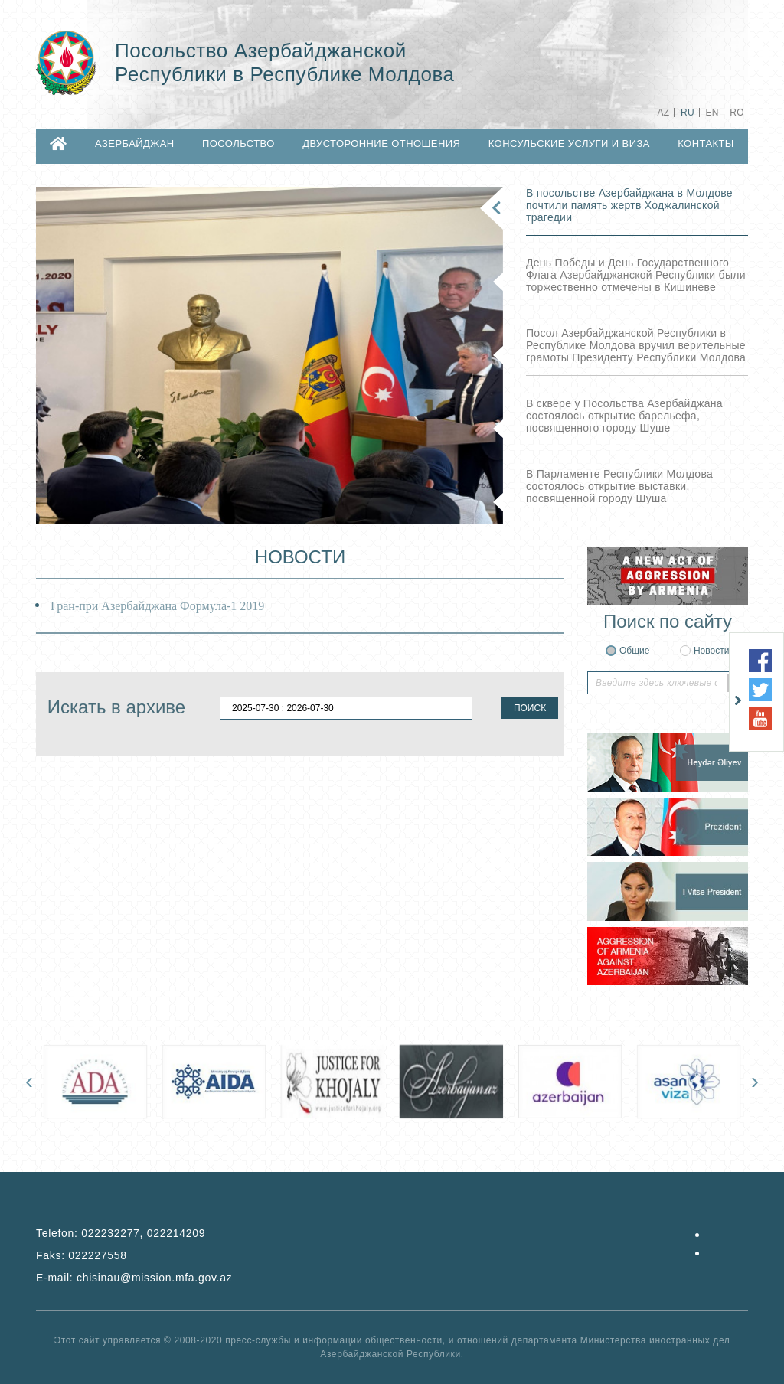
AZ (663, 112)
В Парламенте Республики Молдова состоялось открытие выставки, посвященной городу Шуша (619, 486)
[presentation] (29, 1081)
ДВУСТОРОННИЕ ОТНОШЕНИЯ (381, 143)
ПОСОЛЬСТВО (238, 143)
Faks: (81, 1255)
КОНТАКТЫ (706, 143)
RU (687, 112)
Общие (634, 650)
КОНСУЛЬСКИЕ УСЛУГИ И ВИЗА (569, 143)
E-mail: (134, 1277)
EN (711, 112)
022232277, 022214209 (143, 1233)
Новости (711, 650)
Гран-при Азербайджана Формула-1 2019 (157, 605)
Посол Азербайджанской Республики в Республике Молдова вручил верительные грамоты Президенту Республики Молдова (636, 345)
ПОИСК (530, 708)
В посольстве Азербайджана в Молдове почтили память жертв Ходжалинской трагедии (629, 205)
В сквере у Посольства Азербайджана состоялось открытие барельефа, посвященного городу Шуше (624, 415)
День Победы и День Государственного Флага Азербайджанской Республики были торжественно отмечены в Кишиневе (636, 274)
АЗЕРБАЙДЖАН (134, 143)
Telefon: (120, 1233)
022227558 (97, 1255)
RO (737, 112)
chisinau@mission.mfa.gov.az (154, 1277)
